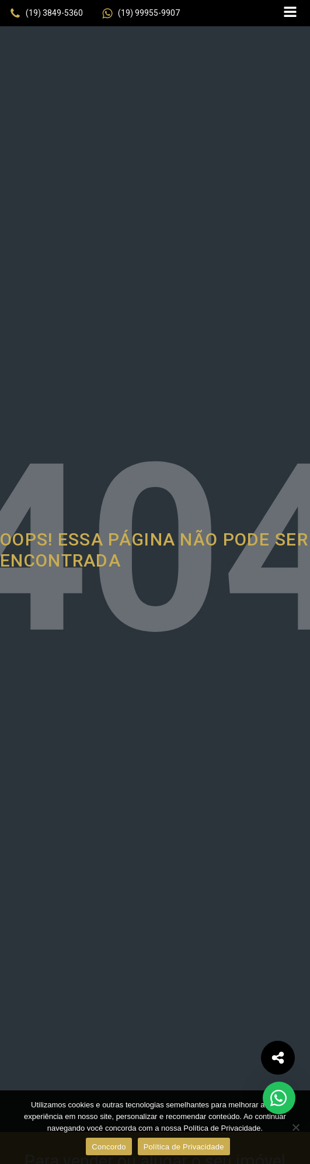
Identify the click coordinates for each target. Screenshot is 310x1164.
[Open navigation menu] (290, 13)
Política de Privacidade (184, 1146)
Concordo (109, 1146)
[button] (46, 13)
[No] (295, 1127)
